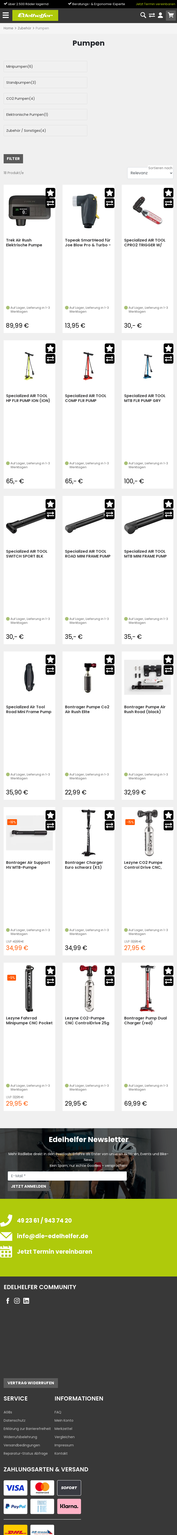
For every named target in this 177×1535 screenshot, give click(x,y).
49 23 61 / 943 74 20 (44, 1189)
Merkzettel (63, 1396)
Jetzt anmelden (28, 1154)
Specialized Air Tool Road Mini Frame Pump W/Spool (28, 677)
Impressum (64, 1413)
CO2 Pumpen (20, 82)
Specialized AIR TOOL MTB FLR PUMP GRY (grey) (145, 366)
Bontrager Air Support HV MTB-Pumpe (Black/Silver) (28, 833)
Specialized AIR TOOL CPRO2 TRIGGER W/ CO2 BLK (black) (145, 210)
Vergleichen (65, 1404)
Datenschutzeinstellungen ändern (142, 1520)
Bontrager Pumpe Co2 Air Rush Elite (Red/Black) (87, 677)
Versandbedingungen (22, 1413)
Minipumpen (19, 66)
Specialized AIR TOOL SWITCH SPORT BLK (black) (27, 521)
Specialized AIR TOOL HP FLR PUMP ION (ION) (28, 366)
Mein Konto (64, 1388)
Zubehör (24, 28)
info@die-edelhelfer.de (52, 1204)
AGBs (8, 1380)
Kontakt (61, 1421)
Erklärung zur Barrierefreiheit (27, 1396)
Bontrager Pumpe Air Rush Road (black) (145, 677)
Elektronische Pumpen (115, 82)
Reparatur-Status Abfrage (26, 1421)
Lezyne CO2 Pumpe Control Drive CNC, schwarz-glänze (143, 833)
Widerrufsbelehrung (20, 1404)
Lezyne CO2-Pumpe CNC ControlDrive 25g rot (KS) (87, 988)
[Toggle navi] (5, 15)
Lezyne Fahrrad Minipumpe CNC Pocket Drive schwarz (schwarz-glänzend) (29, 988)
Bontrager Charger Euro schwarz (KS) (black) (84, 833)
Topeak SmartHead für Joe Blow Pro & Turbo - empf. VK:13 (88, 210)
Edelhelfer (26, 1530)
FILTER (13, 126)
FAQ (58, 1380)
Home (8, 28)
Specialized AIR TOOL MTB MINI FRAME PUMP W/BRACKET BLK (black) (145, 521)
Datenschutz (14, 1388)
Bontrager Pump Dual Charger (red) (145, 988)
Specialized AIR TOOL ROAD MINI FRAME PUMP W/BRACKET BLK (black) (88, 521)
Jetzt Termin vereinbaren (155, 4)
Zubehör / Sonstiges (26, 98)
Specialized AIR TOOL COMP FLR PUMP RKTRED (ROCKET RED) (87, 366)
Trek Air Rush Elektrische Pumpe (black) (24, 210)
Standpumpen (108, 66)
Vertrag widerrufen (31, 1351)
